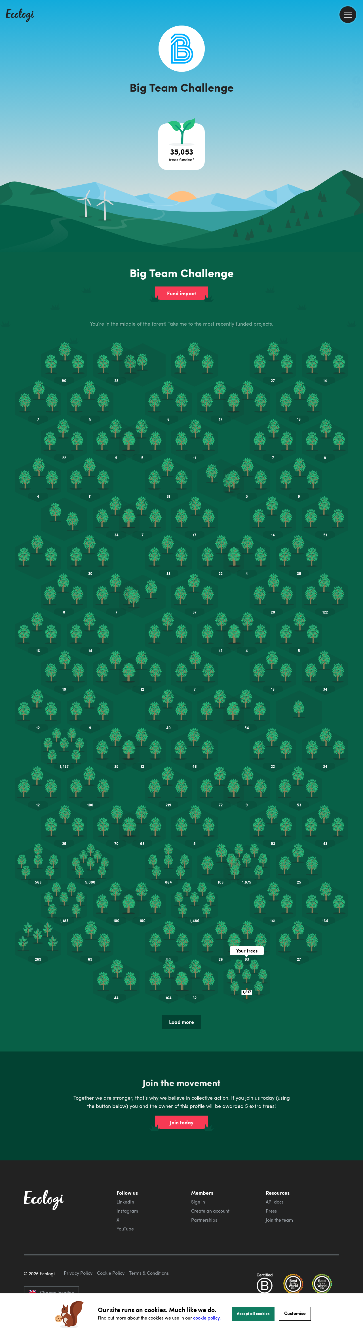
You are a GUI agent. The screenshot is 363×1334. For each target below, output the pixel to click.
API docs (275, 1175)
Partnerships (204, 1193)
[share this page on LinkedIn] (356, 104)
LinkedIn (125, 1175)
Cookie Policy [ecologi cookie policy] (110, 1273)
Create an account (210, 1184)
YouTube (125, 1202)
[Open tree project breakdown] (181, 120)
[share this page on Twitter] (356, 93)
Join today (181, 1096)
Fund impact (181, 267)
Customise (295, 1313)
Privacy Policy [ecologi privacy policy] (78, 1273)
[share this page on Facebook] (356, 81)
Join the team (279, 1193)
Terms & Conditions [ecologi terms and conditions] (149, 1273)
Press (271, 1184)
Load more (181, 995)
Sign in (198, 1175)
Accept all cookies (253, 1313)
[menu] (347, 14)
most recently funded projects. (238, 297)
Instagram (127, 1184)
